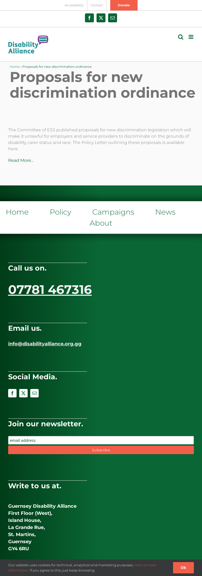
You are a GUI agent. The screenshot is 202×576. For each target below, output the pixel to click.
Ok (183, 567)
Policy (60, 211)
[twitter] (23, 393)
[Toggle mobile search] (180, 37)
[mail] (34, 393)
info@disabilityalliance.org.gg (45, 344)
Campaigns (113, 211)
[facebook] (12, 393)
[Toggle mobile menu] (191, 37)
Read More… (21, 160)
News (165, 211)
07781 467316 (50, 289)
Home (14, 67)
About (101, 223)
